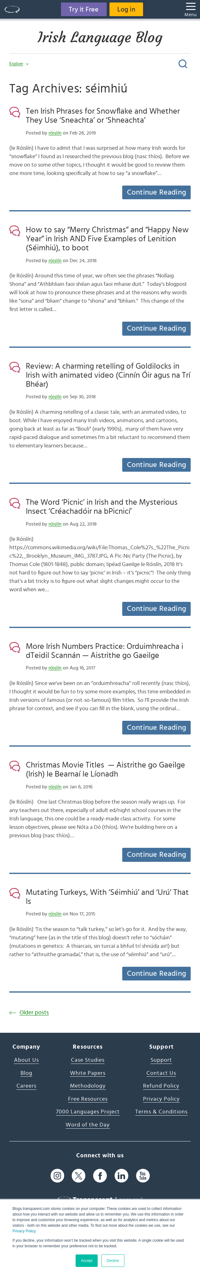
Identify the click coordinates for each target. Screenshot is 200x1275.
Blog (26, 1073)
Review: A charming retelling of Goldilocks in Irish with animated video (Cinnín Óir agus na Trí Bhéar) (108, 375)
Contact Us (161, 1073)
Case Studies (88, 1060)
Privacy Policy (23, 1231)
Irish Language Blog (100, 37)
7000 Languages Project (88, 1112)
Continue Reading (156, 192)
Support (161, 1060)
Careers (26, 1086)
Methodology (88, 1086)
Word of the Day (88, 1125)
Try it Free (84, 9)
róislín (55, 132)
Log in (126, 9)
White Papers (87, 1073)
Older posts (34, 1013)
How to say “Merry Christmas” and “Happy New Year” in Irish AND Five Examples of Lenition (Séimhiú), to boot (107, 239)
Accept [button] (86, 1260)
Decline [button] (113, 1260)
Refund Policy (161, 1086)
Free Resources (88, 1099)
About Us (26, 1060)
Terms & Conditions (161, 1112)
